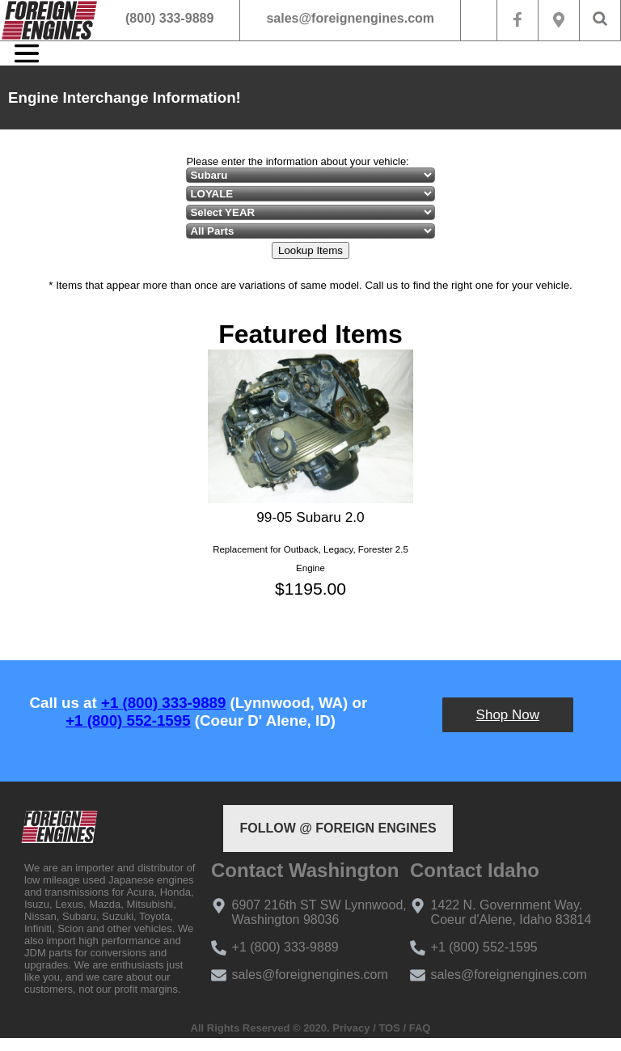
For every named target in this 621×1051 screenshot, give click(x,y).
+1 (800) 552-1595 (127, 720)
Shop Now (507, 715)
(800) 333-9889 (169, 18)
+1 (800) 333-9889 (163, 702)
